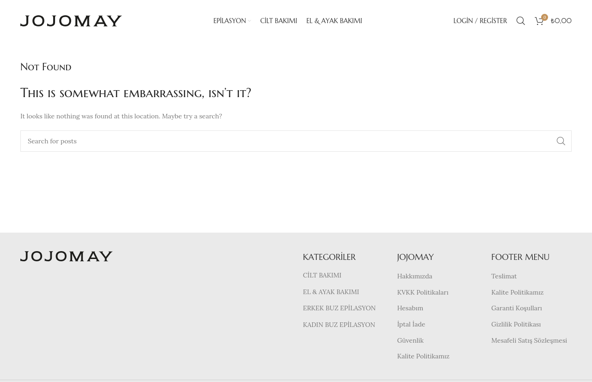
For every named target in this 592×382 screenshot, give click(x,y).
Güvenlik (410, 340)
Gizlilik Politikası (516, 324)
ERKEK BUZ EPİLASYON (339, 308)
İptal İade (411, 324)
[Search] (521, 21)
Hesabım (410, 308)
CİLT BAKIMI (322, 275)
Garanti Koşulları (516, 308)
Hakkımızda (414, 276)
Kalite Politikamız (423, 356)
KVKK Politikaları (423, 292)
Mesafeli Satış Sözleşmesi (529, 340)
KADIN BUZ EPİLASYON (339, 324)
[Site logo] (71, 20)
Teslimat (504, 276)
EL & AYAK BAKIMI (331, 292)
